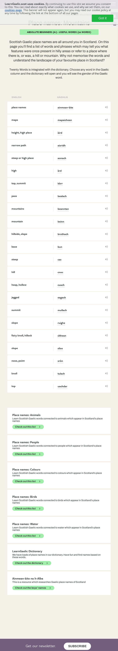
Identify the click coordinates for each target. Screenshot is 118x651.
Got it (102, 18)
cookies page (13, 10)
